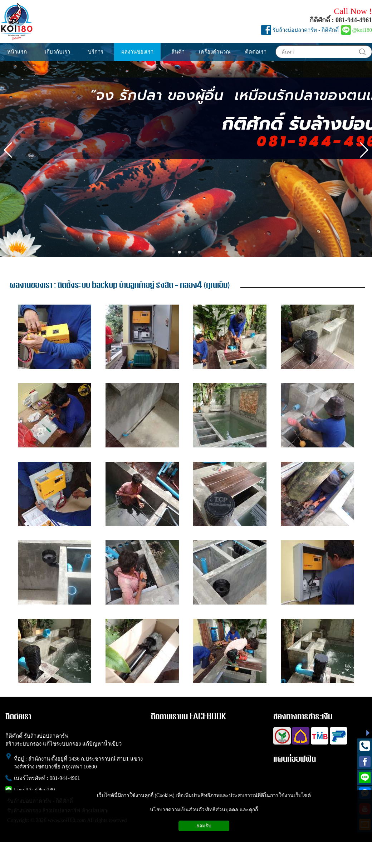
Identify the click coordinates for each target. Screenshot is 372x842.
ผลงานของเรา (31, 285)
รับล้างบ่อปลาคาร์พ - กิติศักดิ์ (306, 30)
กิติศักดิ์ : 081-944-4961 (341, 20)
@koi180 (362, 30)
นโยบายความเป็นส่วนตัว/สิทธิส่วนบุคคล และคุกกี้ (204, 809)
